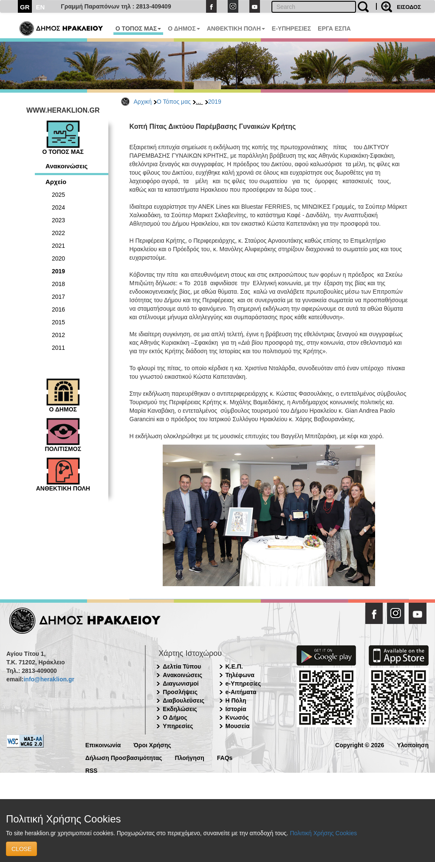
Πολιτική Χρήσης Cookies (323, 833)
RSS (91, 770)
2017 (58, 296)
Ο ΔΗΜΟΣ (184, 28)
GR (25, 7)
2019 (214, 101)
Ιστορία (236, 709)
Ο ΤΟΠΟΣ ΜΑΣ (138, 28)
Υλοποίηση (413, 744)
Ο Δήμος (175, 717)
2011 (58, 347)
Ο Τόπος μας (174, 101)
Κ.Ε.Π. (234, 666)
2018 (58, 284)
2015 (58, 322)
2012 (58, 335)
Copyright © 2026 (359, 744)
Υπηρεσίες (178, 726)
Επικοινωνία (103, 744)
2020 (58, 258)
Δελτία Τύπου (182, 666)
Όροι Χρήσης (152, 744)
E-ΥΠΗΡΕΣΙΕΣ (291, 28)
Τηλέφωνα (240, 675)
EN (40, 7)
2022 (58, 233)
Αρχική (143, 101)
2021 (58, 245)
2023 (58, 220)
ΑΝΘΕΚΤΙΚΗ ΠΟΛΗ (236, 28)
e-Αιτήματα (241, 692)
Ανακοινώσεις (66, 166)
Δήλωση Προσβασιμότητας (123, 757)
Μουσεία (238, 726)
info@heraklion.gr (48, 679)
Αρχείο (55, 181)
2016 (58, 309)
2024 (58, 207)
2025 (58, 194)
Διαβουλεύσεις (183, 700)
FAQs (225, 757)
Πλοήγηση (189, 757)
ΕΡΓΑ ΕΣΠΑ (334, 28)
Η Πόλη (236, 700)
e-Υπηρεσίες (243, 683)
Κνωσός (237, 717)
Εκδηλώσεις (180, 709)
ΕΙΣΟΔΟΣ (409, 7)
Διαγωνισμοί (180, 683)
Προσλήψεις (180, 692)
